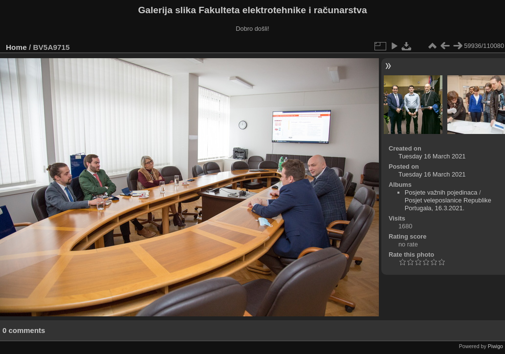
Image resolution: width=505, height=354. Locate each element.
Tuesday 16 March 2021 (432, 156)
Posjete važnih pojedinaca (441, 192)
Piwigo (495, 346)
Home (16, 47)
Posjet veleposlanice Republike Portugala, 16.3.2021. (448, 204)
